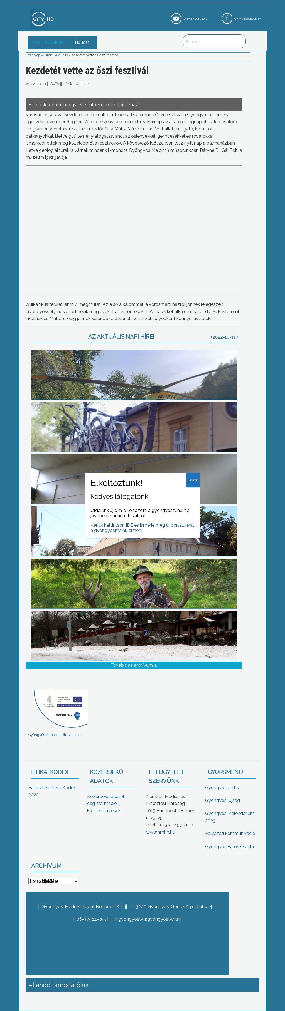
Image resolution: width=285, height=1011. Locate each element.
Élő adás (82, 42)
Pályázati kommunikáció (230, 833)
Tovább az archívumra (134, 665)
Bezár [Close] (192, 480)
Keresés (238, 41)
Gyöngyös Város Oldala (229, 846)
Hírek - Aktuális (56, 55)
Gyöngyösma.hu (222, 787)
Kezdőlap (33, 55)
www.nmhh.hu (160, 832)
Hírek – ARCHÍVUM (47, 42)
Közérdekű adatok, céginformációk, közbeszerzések (106, 803)
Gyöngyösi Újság (222, 800)
